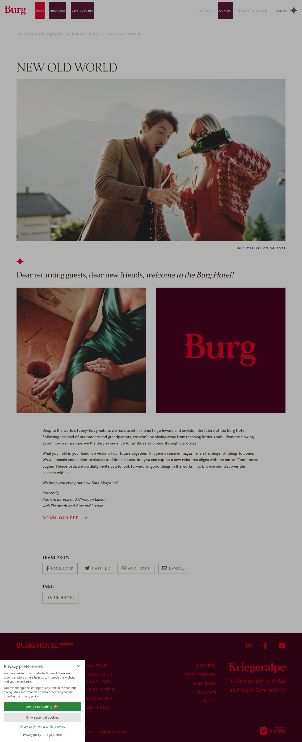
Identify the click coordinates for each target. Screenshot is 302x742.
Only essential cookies (42, 717)
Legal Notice (53, 735)
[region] (42, 685)
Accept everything (42, 707)
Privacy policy (32, 735)
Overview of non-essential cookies (42, 727)
